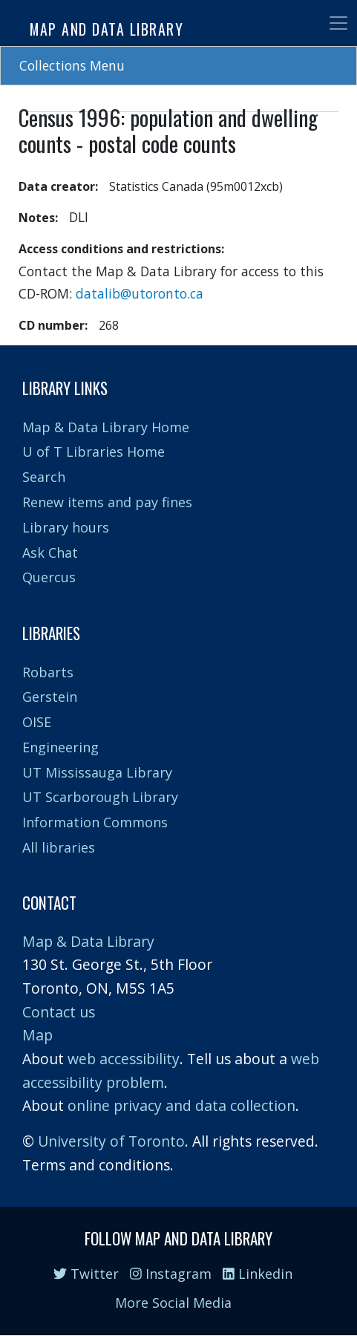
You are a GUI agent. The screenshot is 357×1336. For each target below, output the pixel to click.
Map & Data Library (88, 941)
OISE (36, 722)
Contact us (58, 1012)
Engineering (60, 747)
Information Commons (95, 822)
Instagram (171, 1274)
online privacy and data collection (181, 1105)
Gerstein (49, 697)
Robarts (47, 672)
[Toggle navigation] (338, 23)
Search (43, 477)
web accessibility (124, 1059)
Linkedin (257, 1274)
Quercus (49, 577)
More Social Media (173, 1302)
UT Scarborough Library (100, 797)
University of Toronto (111, 1141)
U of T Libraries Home (93, 451)
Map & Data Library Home (105, 427)
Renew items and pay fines (107, 502)
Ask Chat (50, 552)
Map (37, 1035)
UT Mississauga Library (97, 772)
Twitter (86, 1274)
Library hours (65, 527)
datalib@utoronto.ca (139, 293)
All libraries (58, 847)
